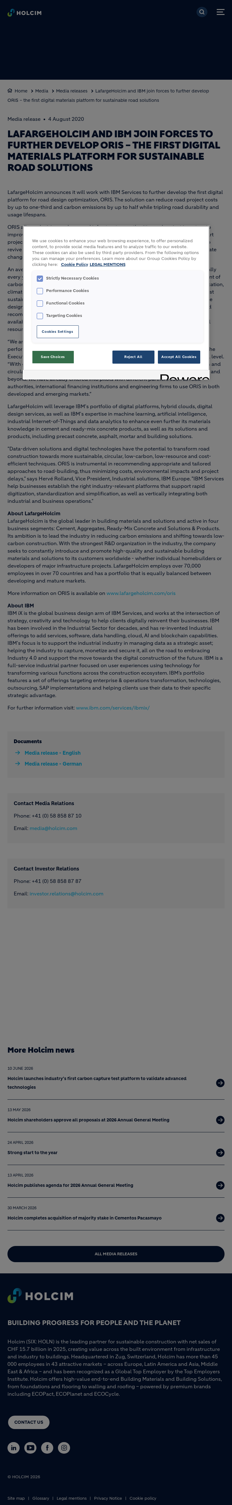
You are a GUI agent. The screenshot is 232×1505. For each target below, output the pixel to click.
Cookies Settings (57, 331)
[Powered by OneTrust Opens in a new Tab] (182, 376)
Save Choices (53, 357)
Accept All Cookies (178, 357)
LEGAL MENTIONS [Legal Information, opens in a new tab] (107, 264)
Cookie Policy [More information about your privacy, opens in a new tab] (74, 264)
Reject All (133, 357)
